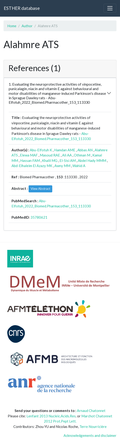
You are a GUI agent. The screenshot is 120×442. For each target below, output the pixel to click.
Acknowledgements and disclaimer (90, 435)
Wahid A (78, 166)
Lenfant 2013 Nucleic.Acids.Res (51, 416)
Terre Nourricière (93, 426)
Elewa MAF (29, 155)
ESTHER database (22, 8)
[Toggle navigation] (110, 8)
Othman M (82, 155)
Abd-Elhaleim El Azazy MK (31, 166)
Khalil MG (49, 160)
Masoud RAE (50, 155)
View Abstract (40, 189)
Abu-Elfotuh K (41, 150)
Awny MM (62, 166)
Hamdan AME (64, 150)
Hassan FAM (30, 160)
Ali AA (67, 155)
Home (11, 26)
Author (27, 26)
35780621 (38, 217)
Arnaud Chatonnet (91, 410)
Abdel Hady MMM (92, 160)
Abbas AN (85, 150)
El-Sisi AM (68, 160)
